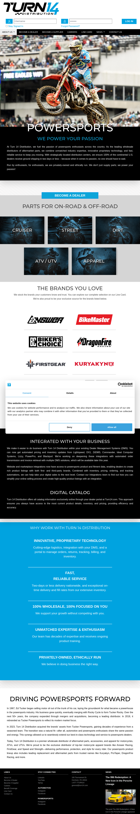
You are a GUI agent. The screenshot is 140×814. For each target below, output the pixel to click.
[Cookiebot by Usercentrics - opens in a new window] (120, 385)
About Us (7, 778)
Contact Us (115, 32)
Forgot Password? (70, 26)
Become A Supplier (11, 783)
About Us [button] (7, 32)
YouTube (41, 780)
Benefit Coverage (10, 788)
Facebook (42, 794)
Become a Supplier (52, 32)
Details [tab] (70, 393)
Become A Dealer (70, 195)
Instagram (42, 791)
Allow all (112, 427)
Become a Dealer (28, 32)
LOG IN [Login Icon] (129, 21)
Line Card (86, 32)
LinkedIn (41, 778)
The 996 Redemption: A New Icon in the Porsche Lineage (119, 780)
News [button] (99, 32)
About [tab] (113, 393)
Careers (72, 32)
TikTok (40, 783)
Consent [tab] (27, 393)
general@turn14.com (80, 785)
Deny (69, 427)
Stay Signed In (15, 26)
